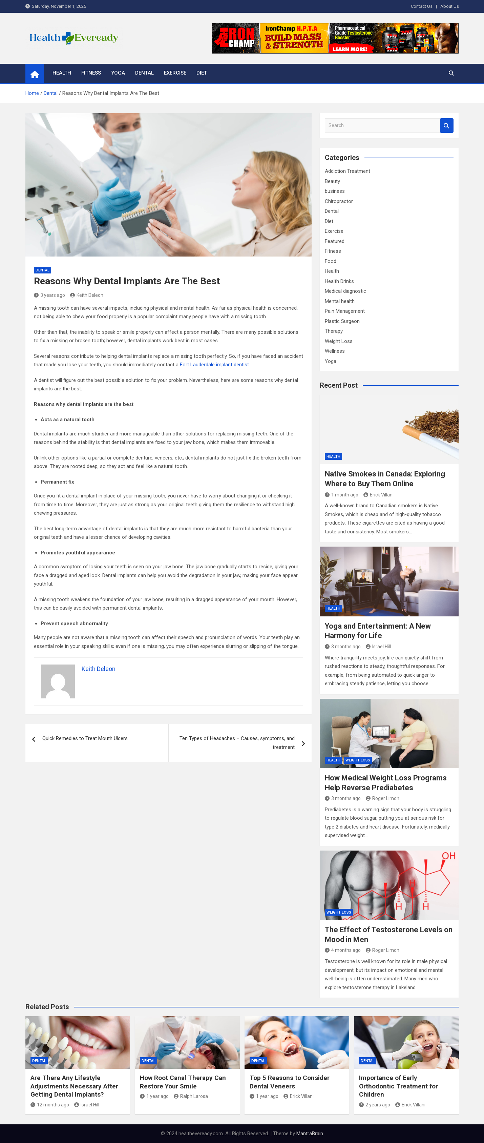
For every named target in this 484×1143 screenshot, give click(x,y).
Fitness (91, 73)
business (335, 191)
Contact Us (422, 6)
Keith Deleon (86, 295)
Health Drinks (339, 281)
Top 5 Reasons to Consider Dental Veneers (290, 1082)
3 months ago (343, 646)
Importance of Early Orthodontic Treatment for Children (398, 1086)
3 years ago (49, 295)
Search (447, 125)
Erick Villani (378, 494)
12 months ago (49, 1104)
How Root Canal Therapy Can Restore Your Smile (183, 1082)
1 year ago (154, 1096)
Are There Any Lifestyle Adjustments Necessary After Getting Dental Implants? (74, 1086)
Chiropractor (339, 201)
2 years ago (374, 1104)
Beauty (332, 181)
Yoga (118, 73)
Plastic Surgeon (342, 321)
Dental (144, 73)
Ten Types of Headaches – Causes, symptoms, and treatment (237, 742)
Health (61, 73)
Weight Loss (339, 341)
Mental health (340, 301)
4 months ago (343, 950)
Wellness (335, 351)
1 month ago (341, 494)
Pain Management (345, 311)
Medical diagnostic (345, 291)
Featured (334, 241)
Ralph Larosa (191, 1096)
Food (330, 261)
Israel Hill (378, 646)
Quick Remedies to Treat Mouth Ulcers (86, 738)
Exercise (175, 73)
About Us (449, 6)
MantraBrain (309, 1133)
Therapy (334, 331)
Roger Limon (382, 798)
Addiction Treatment (347, 171)
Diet (201, 73)
